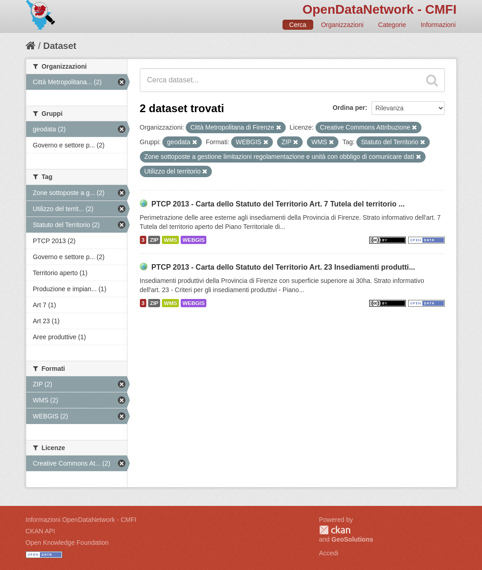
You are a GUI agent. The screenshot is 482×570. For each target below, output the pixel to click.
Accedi (328, 553)
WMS (170, 240)
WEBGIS (194, 240)
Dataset (59, 46)
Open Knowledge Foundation (67, 542)
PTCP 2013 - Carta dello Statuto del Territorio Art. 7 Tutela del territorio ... (277, 204)
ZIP (154, 240)
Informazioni (438, 24)
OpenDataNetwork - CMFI (379, 9)
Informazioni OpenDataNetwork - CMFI (81, 519)
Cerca (297, 24)
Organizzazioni (342, 24)
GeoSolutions (352, 539)
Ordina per (348, 107)
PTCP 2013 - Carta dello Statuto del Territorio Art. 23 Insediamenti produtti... (283, 267)
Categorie (392, 24)
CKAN (334, 530)
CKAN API (40, 531)
